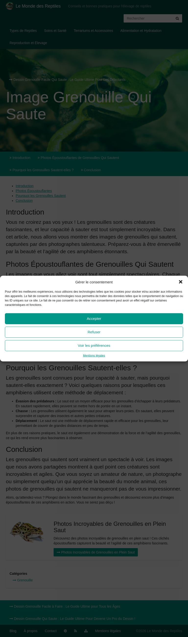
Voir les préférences (94, 345)
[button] (180, 281)
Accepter (94, 318)
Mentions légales (94, 355)
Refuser (94, 332)
